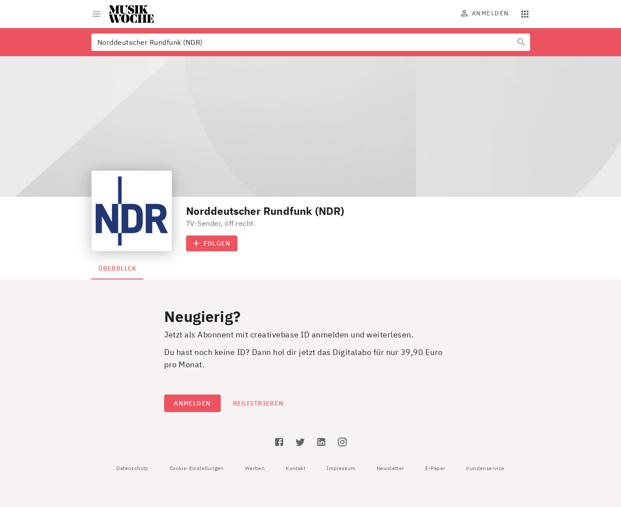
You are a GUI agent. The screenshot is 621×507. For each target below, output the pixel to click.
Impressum (341, 468)
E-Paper (435, 468)
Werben (255, 468)
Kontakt (295, 468)
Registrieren (258, 403)
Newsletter (390, 468)
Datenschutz (132, 468)
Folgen (212, 243)
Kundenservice (485, 468)
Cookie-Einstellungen (196, 468)
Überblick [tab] (117, 268)
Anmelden (485, 13)
